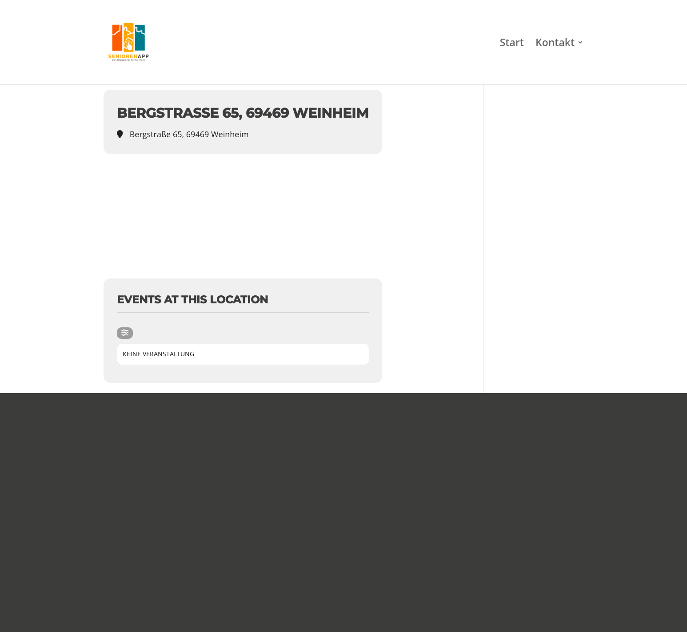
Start (512, 44)
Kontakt (555, 44)
